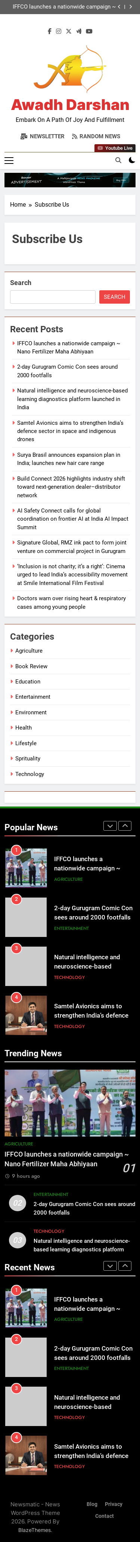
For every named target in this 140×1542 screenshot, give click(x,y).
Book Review (31, 666)
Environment (31, 712)
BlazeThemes (34, 1530)
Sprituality (27, 758)
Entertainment (32, 697)
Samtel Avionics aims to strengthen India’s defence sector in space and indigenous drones (70, 431)
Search (20, 283)
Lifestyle (26, 743)
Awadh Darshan (70, 105)
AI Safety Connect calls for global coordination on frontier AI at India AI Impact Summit (72, 519)
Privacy (113, 1504)
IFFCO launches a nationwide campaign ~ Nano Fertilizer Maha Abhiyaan (64, 7)
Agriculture (29, 650)
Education (27, 681)
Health (23, 727)
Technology (29, 774)
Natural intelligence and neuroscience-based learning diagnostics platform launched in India (72, 399)
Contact (104, 1516)
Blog (92, 1504)
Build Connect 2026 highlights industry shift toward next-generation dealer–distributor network (71, 487)
